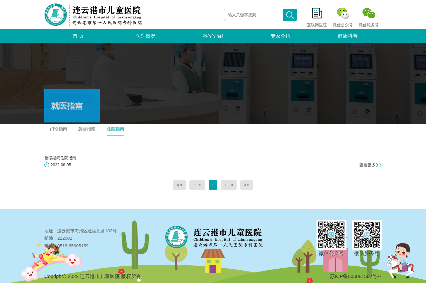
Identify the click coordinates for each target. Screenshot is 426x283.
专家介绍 (281, 36)
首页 (179, 185)
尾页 (247, 185)
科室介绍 (213, 36)
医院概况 (145, 36)
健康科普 (348, 36)
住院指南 (115, 127)
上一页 (197, 185)
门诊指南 (58, 127)
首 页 (78, 36)
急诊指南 (87, 127)
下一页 (228, 185)
